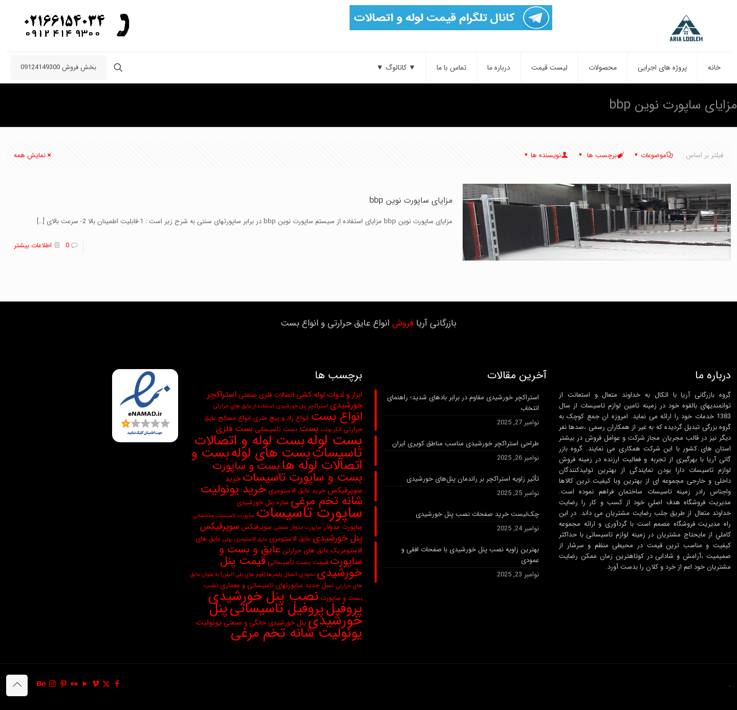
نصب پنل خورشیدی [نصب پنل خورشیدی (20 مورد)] (263, 596)
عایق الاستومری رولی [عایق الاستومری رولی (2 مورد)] (245, 539)
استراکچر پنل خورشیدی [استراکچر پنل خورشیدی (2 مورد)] (302, 406)
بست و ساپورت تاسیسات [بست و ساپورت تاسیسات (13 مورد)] (302, 477)
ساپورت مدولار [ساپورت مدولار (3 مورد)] (342, 527)
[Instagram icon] (52, 684)
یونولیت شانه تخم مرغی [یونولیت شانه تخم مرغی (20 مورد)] (296, 633)
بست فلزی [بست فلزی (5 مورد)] (234, 429)
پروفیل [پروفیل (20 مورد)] (344, 608)
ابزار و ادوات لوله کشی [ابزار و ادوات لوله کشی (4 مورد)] (329, 395)
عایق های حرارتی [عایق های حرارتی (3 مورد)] (306, 550)
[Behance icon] (42, 684)
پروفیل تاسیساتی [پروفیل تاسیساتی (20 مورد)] (277, 608)
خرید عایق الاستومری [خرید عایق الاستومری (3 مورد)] (297, 490)
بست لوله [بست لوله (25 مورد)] (334, 440)
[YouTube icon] (85, 684)
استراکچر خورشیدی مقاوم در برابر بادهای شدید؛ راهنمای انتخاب (463, 403)
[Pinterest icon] (63, 684)
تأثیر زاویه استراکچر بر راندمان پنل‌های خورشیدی (472, 479)
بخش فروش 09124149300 (58, 67)
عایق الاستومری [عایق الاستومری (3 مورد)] (290, 538)
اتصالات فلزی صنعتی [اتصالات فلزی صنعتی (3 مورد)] (266, 395)
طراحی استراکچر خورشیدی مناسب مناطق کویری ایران (465, 443)
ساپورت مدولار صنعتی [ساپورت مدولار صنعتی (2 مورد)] (297, 527)
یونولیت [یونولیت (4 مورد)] (209, 623)
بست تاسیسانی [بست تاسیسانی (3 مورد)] (276, 429)
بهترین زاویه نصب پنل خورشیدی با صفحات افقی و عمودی (470, 555)
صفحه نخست (112, 104)
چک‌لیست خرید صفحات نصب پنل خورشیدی (477, 514)
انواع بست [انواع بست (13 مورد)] (336, 416)
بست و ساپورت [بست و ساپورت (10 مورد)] (246, 466)
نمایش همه (33, 155)
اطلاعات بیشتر (33, 245)
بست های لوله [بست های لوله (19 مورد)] (270, 453)
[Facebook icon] (117, 684)
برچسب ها (600, 155)
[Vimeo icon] (95, 684)
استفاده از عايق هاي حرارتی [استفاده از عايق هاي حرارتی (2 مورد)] (243, 406)
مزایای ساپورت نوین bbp (39, 104)
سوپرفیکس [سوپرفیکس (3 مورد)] (256, 527)
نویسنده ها (545, 155)
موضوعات (653, 155)
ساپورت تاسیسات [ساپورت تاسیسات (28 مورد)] (309, 513)
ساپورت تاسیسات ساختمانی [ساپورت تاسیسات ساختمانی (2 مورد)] (223, 515)
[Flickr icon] (74, 684)
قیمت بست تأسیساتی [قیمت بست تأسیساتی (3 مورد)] (298, 562)
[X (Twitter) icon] (106, 684)
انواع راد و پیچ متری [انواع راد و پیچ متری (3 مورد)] (281, 418)
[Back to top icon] (17, 685)
